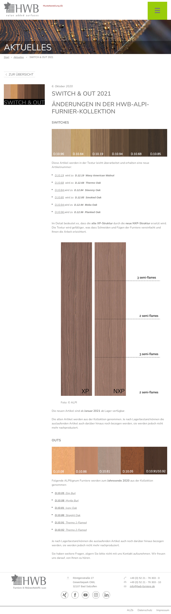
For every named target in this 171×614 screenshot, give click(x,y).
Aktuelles (19, 57)
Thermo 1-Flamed (71, 522)
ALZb (130, 610)
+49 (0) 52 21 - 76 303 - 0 (145, 577)
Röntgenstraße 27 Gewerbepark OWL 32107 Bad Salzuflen (85, 582)
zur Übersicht (21, 74)
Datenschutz (145, 610)
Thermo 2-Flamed (71, 530)
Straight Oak (67, 515)
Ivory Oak (66, 508)
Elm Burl (65, 493)
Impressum (162, 610)
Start (6, 57)
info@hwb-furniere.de (142, 586)
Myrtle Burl (67, 500)
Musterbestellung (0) (53, 5)
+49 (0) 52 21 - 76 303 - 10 (145, 582)
